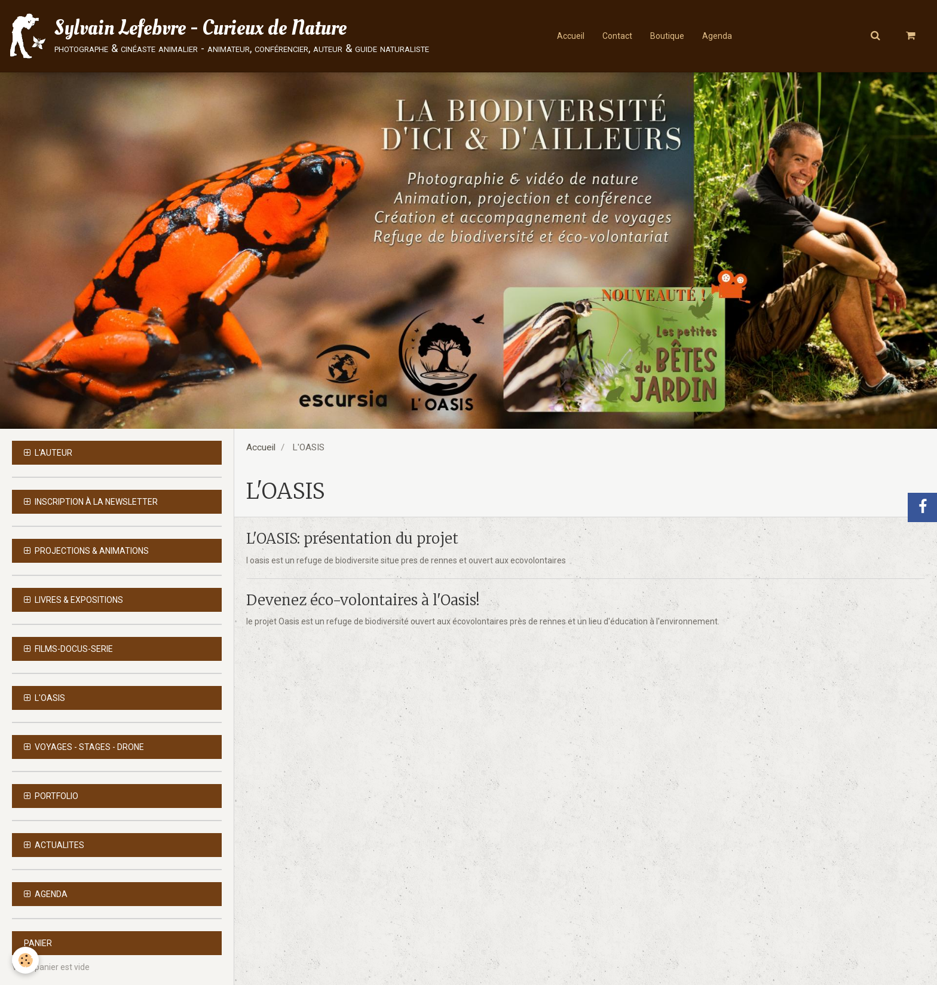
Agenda (717, 36)
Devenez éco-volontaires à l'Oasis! (363, 600)
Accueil (570, 36)
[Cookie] (25, 960)
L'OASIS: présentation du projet (352, 539)
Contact (617, 36)
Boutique (667, 36)
